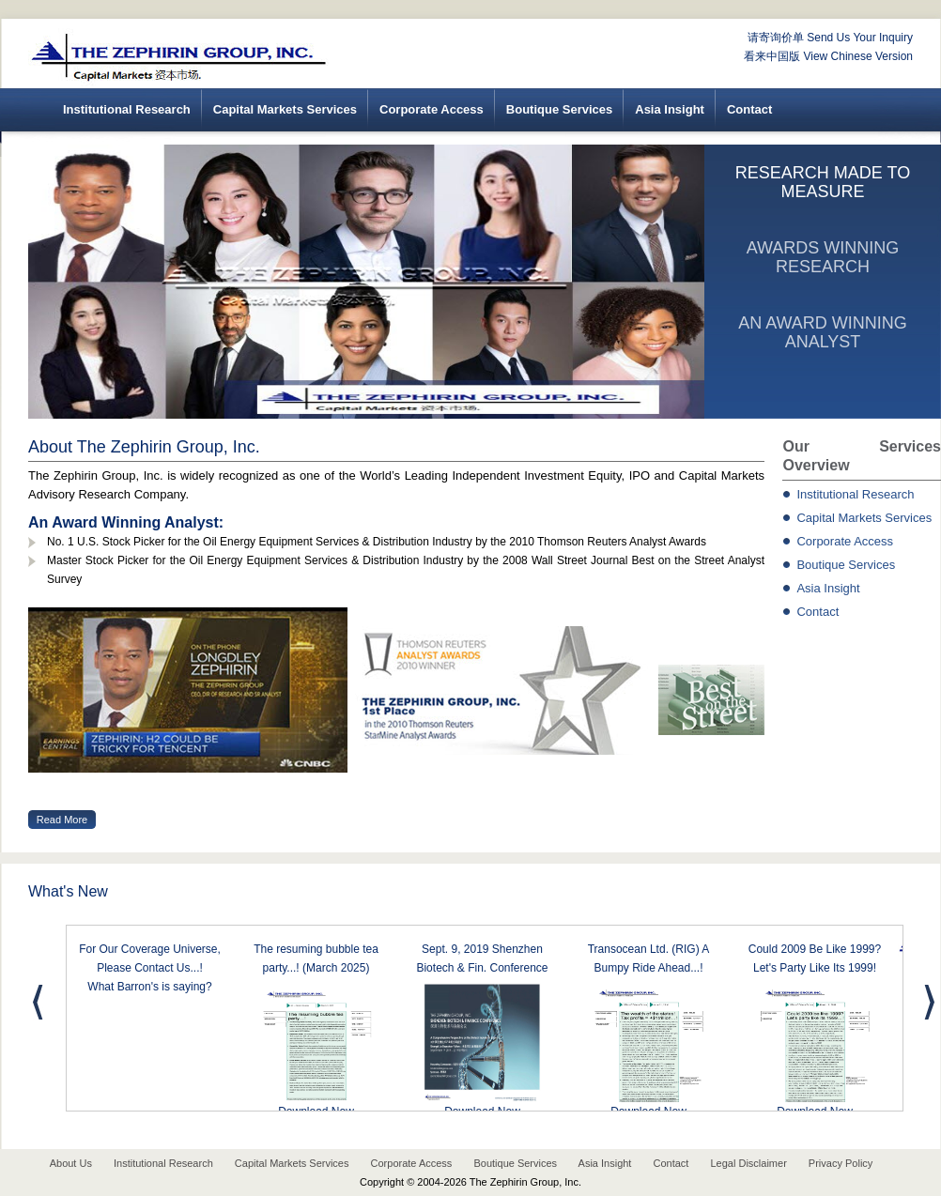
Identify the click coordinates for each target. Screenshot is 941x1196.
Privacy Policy (840, 1163)
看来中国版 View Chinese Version (828, 56)
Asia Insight (669, 109)
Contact (749, 109)
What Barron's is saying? (149, 986)
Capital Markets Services (285, 109)
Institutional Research (127, 109)
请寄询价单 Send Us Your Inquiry (830, 37)
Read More (62, 819)
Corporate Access (431, 109)
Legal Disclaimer (748, 1163)
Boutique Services (559, 109)
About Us (71, 1163)
